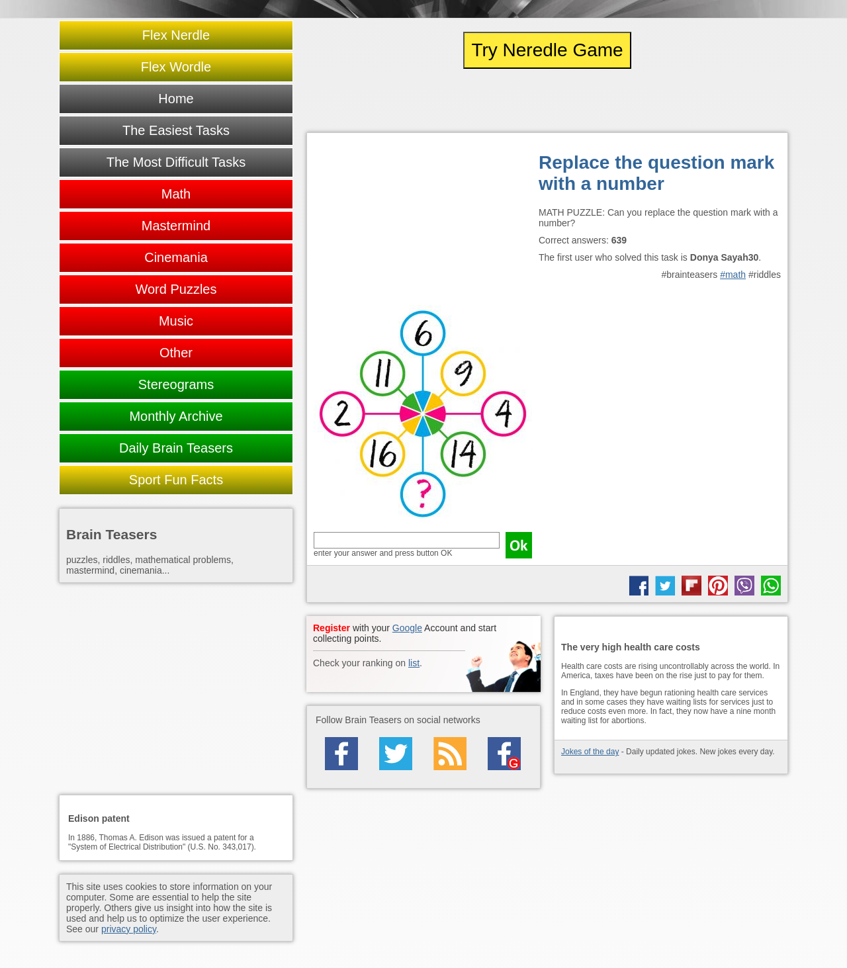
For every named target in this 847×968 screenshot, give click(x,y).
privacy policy (128, 929)
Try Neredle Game (547, 50)
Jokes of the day (590, 751)
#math (733, 274)
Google (407, 628)
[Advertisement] (423, 222)
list (414, 663)
